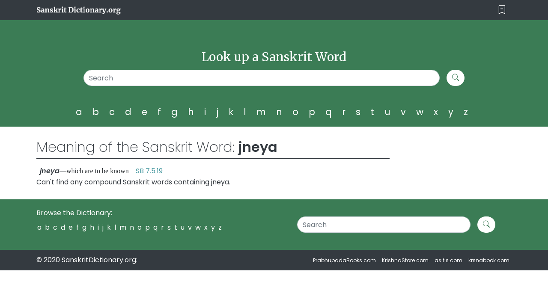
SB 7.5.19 (149, 171)
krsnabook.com (488, 260)
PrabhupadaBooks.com (344, 260)
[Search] (261, 78)
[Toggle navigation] (502, 10)
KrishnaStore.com (405, 260)
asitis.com (448, 260)
